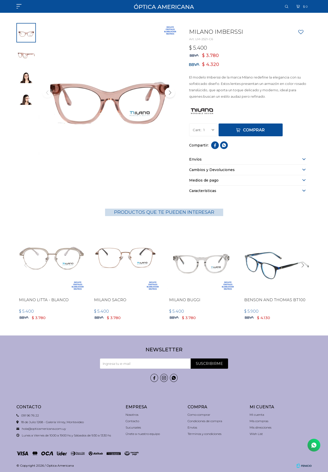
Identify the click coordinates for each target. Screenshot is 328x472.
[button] (286, 6)
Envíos (192, 427)
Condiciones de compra (205, 421)
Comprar (254, 130)
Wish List (256, 434)
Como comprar (199, 415)
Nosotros (132, 415)
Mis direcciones (260, 427)
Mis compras (259, 421)
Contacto (132, 421)
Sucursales (133, 427)
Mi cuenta (257, 415)
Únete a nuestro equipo (143, 434)
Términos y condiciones (204, 434)
